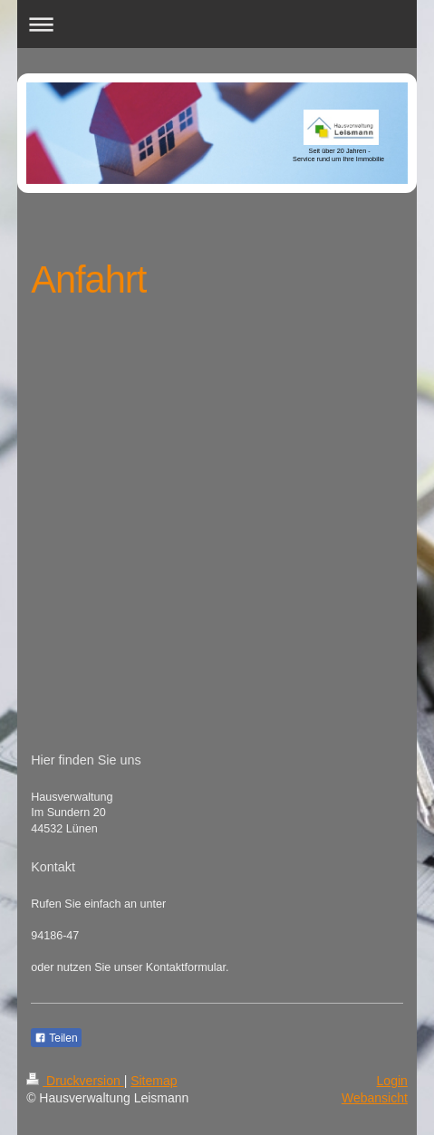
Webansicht (375, 1098)
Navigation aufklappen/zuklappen (217, 24)
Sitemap (153, 1080)
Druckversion (74, 1080)
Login (392, 1080)
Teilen (55, 1038)
